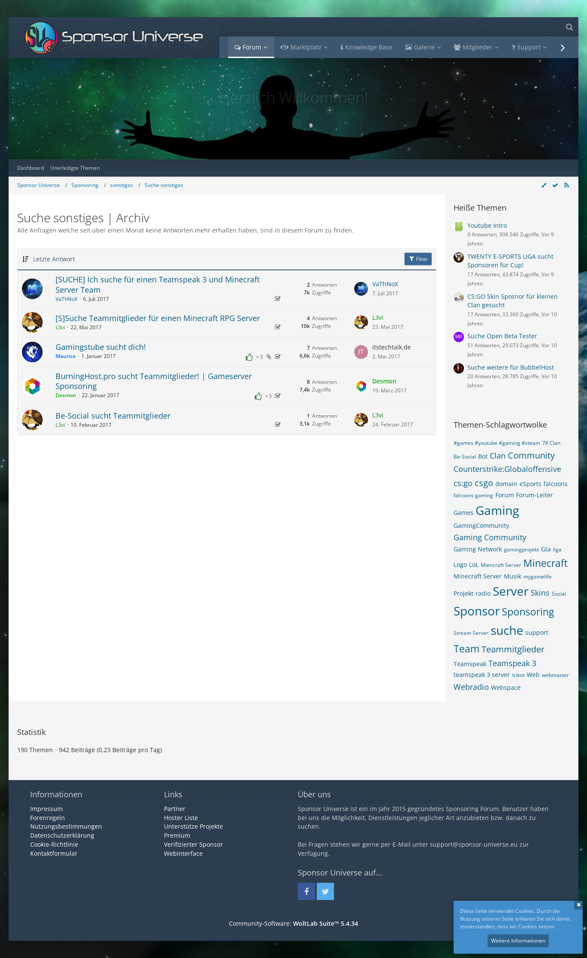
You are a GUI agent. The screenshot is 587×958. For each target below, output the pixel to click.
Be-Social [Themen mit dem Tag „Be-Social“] (465, 456)
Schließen (578, 905)
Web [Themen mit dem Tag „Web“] (533, 674)
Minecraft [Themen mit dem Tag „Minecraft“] (545, 563)
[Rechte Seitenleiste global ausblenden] (544, 185)
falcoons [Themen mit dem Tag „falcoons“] (556, 484)
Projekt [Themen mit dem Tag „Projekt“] (463, 593)
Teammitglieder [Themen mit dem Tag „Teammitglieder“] (513, 649)
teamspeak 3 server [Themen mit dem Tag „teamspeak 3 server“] (482, 674)
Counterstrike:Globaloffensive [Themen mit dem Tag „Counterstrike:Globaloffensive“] (507, 469)
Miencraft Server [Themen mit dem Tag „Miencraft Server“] (501, 565)
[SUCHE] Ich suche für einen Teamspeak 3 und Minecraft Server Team (158, 284)
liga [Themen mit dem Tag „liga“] (557, 549)
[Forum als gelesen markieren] (555, 185)
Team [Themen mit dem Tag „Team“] (466, 648)
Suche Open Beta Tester (502, 336)
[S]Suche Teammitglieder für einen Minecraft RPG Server (158, 318)
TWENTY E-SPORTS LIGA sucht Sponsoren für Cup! (510, 260)
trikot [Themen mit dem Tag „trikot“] (518, 675)
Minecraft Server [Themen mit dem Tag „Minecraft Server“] (478, 576)
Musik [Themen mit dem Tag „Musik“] (512, 576)
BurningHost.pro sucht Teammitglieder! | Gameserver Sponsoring (154, 381)
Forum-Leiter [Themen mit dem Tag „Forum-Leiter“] (534, 495)
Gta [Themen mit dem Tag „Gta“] (546, 549)
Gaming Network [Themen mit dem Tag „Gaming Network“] (478, 549)
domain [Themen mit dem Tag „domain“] (506, 484)
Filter (418, 259)
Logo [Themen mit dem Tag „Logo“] (460, 564)
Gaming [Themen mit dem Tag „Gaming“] (497, 510)
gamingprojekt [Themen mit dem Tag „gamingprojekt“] (521, 549)
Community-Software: (293, 923)
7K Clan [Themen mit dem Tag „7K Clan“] (551, 443)
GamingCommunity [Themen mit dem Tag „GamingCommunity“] (481, 525)
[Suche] (569, 27)
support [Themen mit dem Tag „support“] (536, 632)
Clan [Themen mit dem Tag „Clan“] (498, 455)
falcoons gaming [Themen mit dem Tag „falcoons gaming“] (473, 495)
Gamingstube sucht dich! (101, 347)
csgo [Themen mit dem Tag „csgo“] (484, 483)
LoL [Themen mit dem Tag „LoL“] (474, 564)
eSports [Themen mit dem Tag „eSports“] (530, 484)
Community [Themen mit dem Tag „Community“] (531, 455)
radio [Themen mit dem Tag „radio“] (483, 593)
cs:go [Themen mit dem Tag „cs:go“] (463, 483)
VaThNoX (66, 299)
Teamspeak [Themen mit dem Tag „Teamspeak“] (470, 664)
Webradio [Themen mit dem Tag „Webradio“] (471, 687)
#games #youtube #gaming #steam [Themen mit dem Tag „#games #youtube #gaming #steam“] (497, 443)
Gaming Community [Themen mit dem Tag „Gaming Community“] (490, 537)
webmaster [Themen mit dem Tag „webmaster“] (555, 675)
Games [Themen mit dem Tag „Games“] (463, 512)
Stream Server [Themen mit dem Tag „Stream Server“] (471, 633)
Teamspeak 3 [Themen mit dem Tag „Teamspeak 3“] (512, 663)
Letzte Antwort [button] (54, 259)
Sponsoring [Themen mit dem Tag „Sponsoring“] (528, 611)
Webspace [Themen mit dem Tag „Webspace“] (506, 687)
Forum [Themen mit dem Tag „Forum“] (504, 495)
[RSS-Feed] (566, 185)
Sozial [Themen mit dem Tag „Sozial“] (559, 593)
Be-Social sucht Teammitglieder (113, 415)
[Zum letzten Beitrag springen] (361, 289)
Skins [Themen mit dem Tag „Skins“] (540, 593)
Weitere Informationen (518, 940)
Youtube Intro (487, 225)
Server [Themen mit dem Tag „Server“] (510, 591)
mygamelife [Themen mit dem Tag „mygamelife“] (537, 576)
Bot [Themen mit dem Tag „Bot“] (483, 456)
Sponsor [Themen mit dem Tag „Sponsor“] (477, 611)
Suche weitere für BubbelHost (510, 367)
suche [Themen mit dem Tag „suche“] (507, 630)
